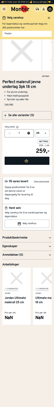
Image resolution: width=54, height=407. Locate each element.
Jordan (45, 76)
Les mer (9, 104)
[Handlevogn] (50, 9)
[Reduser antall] (9, 133)
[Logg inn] (44, 9)
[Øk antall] (28, 133)
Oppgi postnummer (41, 181)
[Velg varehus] (37, 9)
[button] (27, 115)
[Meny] (4, 9)
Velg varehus (27, 223)
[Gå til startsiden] (20, 9)
